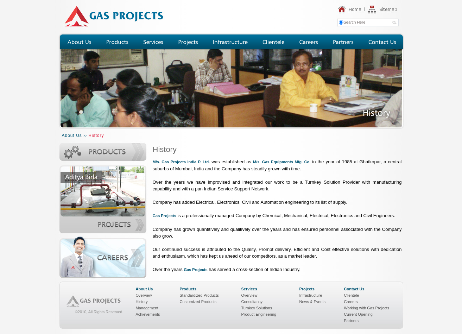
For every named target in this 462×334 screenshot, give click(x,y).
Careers (351, 302)
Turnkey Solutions (256, 308)
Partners (351, 321)
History (142, 302)
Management (147, 308)
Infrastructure (310, 295)
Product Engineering (259, 314)
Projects (307, 289)
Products (188, 289)
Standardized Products (199, 295)
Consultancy (252, 302)
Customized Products (198, 302)
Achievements (148, 314)
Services (249, 289)
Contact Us (354, 289)
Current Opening (358, 314)
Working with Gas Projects (367, 308)
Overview (144, 295)
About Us (144, 289)
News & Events (312, 302)
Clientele (351, 295)
